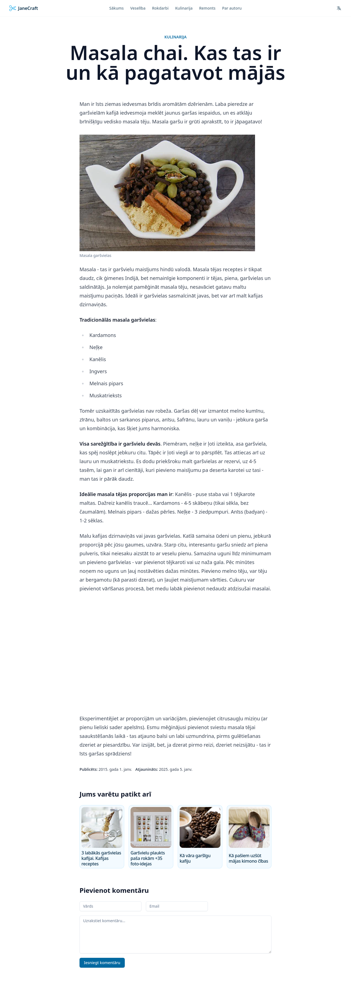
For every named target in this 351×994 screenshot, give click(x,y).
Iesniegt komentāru (102, 962)
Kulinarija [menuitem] (184, 8)
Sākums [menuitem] (116, 8)
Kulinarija (176, 36)
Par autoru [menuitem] (232, 8)
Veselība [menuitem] (137, 8)
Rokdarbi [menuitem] (160, 8)
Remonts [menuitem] (207, 8)
